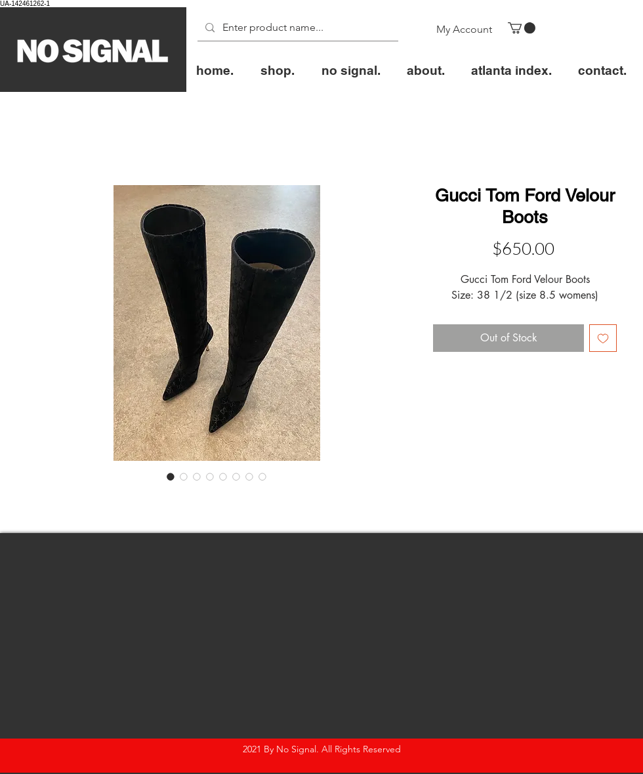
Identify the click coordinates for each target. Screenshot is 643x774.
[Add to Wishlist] (603, 338)
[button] (521, 27)
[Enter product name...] (296, 28)
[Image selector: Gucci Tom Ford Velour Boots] (170, 476)
